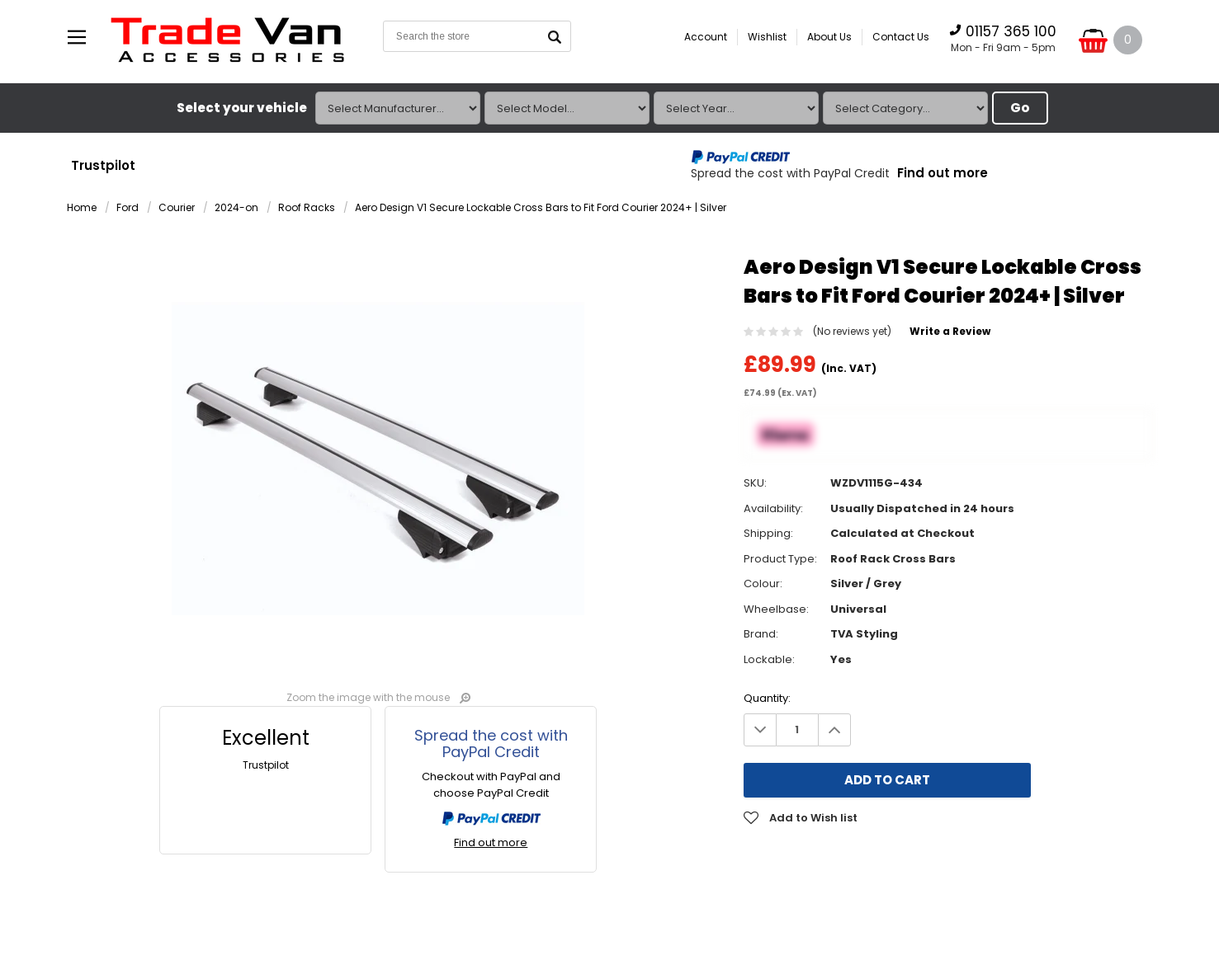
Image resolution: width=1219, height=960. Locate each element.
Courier (176, 208)
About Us (829, 37)
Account (705, 37)
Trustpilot (103, 165)
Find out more (942, 173)
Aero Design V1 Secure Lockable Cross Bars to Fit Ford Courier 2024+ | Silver (540, 208)
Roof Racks (306, 208)
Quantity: (767, 698)
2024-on (236, 208)
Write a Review (950, 332)
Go (1020, 107)
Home (82, 208)
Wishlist (767, 37)
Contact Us (900, 37)
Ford (127, 208)
